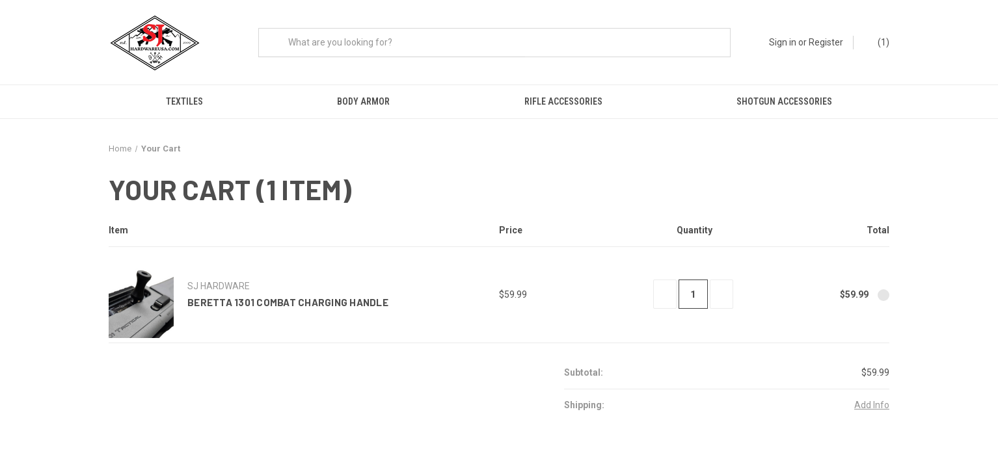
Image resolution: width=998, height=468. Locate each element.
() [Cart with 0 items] (877, 42)
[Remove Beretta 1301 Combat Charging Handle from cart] (883, 298)
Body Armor (363, 101)
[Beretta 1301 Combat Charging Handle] (693, 297)
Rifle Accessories (563, 101)
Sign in (782, 42)
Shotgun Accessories (784, 101)
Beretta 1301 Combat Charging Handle (287, 305)
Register (826, 42)
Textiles (184, 101)
